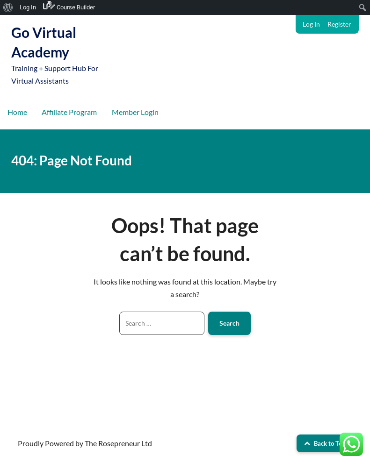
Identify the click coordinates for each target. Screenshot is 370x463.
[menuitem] (8, 7)
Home (17, 111)
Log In (311, 24)
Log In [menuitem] (28, 7)
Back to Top (324, 443)
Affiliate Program (69, 111)
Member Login (135, 111)
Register (339, 24)
